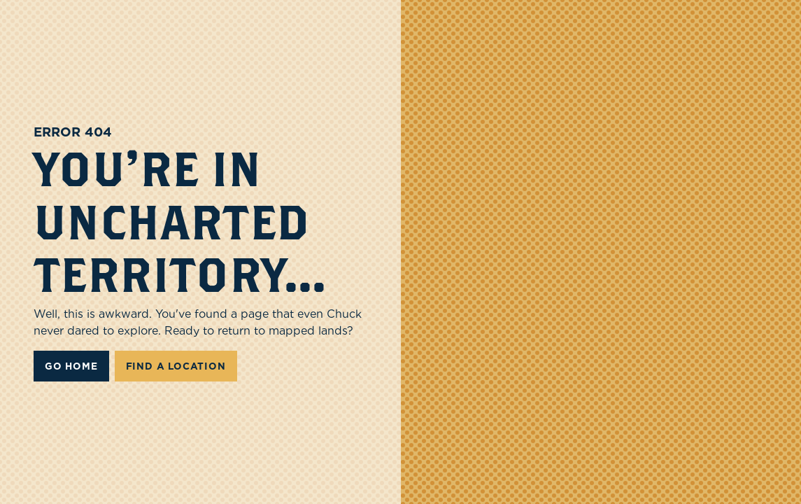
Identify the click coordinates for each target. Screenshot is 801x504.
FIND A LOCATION (176, 366)
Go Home (71, 366)
